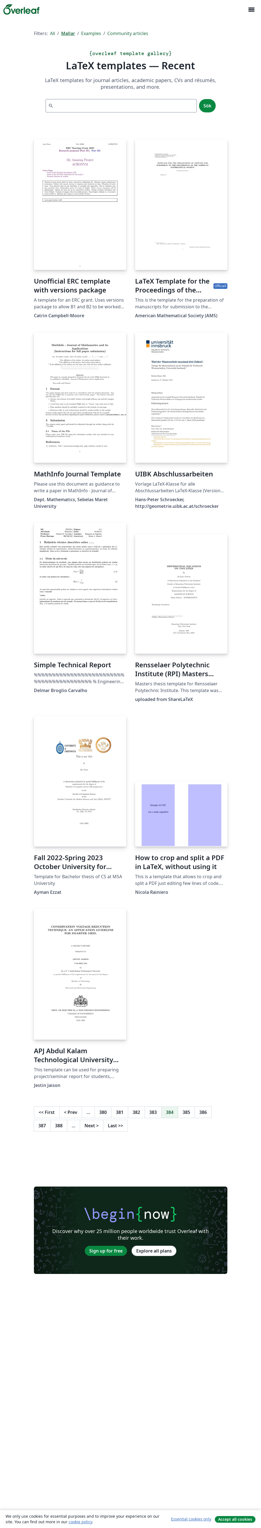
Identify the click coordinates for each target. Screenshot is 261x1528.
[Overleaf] (21, 9)
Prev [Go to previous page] (70, 1112)
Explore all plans (154, 1251)
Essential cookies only (191, 1519)
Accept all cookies (235, 1519)
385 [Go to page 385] (186, 1112)
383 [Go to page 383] (153, 1112)
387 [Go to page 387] (42, 1126)
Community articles (127, 33)
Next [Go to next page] (91, 1126)
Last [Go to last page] (115, 1126)
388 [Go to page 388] (59, 1126)
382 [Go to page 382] (136, 1112)
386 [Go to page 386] (203, 1112)
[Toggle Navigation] (251, 9)
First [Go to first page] (47, 1112)
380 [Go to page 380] (103, 1112)
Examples (91, 33)
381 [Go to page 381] (119, 1112)
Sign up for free (106, 1251)
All (52, 33)
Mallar (68, 33)
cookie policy (80, 1521)
